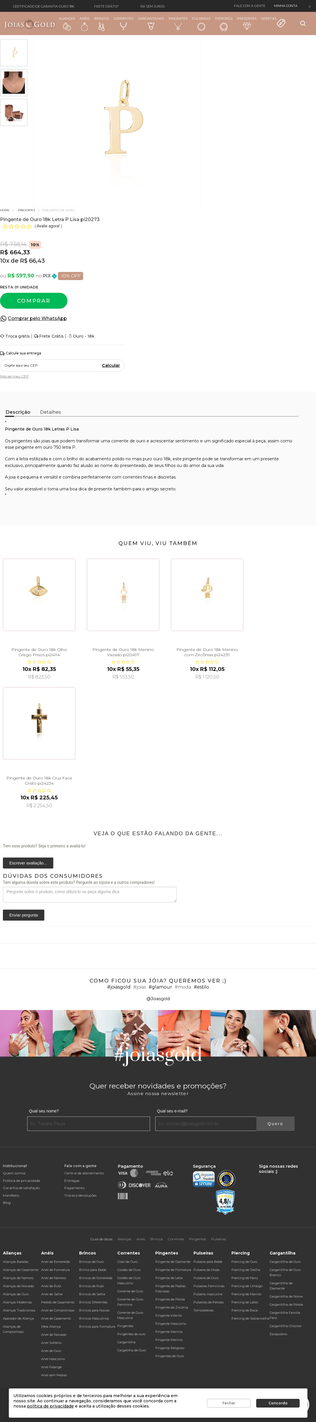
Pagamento (74, 1188)
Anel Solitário (51, 1343)
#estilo (201, 987)
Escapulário (278, 1334)
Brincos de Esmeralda (95, 1278)
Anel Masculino (53, 1359)
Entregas (71, 1180)
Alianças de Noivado (18, 1286)
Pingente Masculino (170, 1324)
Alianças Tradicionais (19, 1310)
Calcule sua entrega (20, 353)
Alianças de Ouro (16, 1294)
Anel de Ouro (51, 1351)
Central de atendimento (84, 1173)
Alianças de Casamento (21, 1270)
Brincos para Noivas (94, 1310)
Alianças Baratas (15, 1262)
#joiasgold (119, 987)
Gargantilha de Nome (286, 1296)
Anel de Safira (52, 1294)
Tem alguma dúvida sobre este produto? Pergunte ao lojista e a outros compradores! (79, 882)
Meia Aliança (51, 1326)
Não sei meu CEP (14, 376)
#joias (139, 987)
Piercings (224, 23)
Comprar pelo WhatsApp (37, 318)
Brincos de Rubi (91, 1286)
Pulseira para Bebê (207, 1262)
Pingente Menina (168, 1332)
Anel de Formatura (55, 1270)
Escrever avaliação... (28, 863)
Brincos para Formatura (97, 1326)
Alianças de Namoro (18, 1278)
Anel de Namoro (53, 1278)
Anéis (84, 23)
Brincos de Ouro (91, 1262)
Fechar (228, 1403)
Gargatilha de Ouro (131, 1350)
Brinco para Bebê (92, 1270)
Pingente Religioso (169, 1348)
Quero (275, 1123)
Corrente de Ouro (130, 1291)
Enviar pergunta (23, 915)
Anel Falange (51, 1367)
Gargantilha (126, 1342)
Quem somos (14, 1173)
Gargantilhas (151, 23)
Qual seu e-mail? (172, 1111)
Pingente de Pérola (170, 1299)
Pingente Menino (168, 1340)
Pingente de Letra (169, 1278)
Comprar (34, 301)
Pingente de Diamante (172, 1262)
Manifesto (11, 1195)
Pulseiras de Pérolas (208, 1302)
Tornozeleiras (203, 1310)
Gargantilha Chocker (286, 1326)
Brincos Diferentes (93, 1302)
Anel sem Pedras (54, 1375)
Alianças (67, 23)
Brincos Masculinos (94, 1318)
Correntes (123, 23)
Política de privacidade (21, 1180)
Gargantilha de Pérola (286, 1305)
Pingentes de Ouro (169, 1356)
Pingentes (178, 23)
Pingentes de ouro (131, 1334)
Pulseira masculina (207, 1294)
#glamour (160, 987)
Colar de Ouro (127, 1262)
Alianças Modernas (17, 1302)
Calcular (111, 365)
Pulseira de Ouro (205, 1278)
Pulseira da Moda (206, 1270)
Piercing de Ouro (244, 1262)
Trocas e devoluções (80, 1195)
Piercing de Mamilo (246, 1294)
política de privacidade (50, 1406)
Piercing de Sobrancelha (250, 1318)
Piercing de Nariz (244, 1278)
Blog (7, 1202)
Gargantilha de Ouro (285, 1262)
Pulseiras (201, 23)
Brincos (101, 23)
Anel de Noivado (53, 1335)
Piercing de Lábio (244, 1302)
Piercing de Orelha (245, 1270)
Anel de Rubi (51, 1286)
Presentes (247, 23)
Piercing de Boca (244, 1310)
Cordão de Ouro (128, 1270)
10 (4, 260)
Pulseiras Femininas (208, 1286)
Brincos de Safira (92, 1294)
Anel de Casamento (56, 1318)
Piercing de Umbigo (246, 1286)
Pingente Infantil (168, 1316)
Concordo (278, 1403)
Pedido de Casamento (57, 1302)
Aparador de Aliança (18, 1318)
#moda (183, 987)
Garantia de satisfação (21, 1188)
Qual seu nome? (44, 1111)
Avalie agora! (49, 226)
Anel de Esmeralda (55, 1262)
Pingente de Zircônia (171, 1307)
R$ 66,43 (32, 260)
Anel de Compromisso (57, 1310)
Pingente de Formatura (173, 1270)
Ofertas (273, 22)
